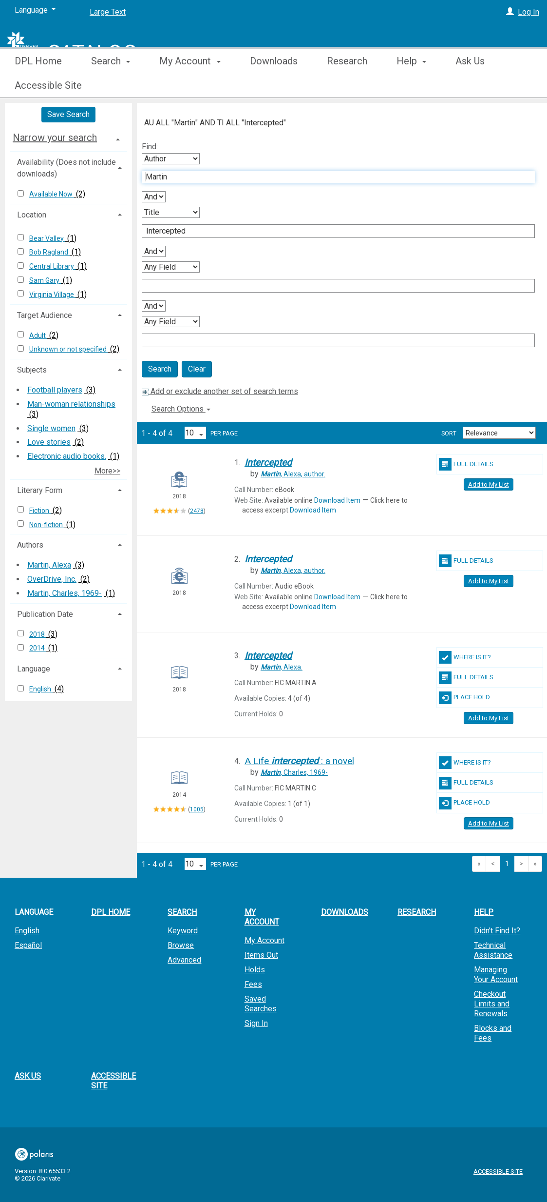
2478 (197, 511)
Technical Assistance (493, 950)
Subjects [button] (32, 369)
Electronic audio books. (66, 456)
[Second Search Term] (333, 231)
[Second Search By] (171, 212)
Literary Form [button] (39, 490)
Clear (197, 369)
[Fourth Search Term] (333, 340)
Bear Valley (47, 238)
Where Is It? (465, 657)
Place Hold (464, 697)
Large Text (108, 12)
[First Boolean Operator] (154, 196)
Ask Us (28, 1076)
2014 (37, 648)
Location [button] (31, 214)
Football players (54, 389)
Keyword (183, 930)
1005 (197, 809)
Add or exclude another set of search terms (220, 391)
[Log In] (510, 12)
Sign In (256, 1023)
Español (28, 945)
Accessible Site (113, 1080)
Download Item (337, 500)
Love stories (49, 442)
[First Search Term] (333, 177)
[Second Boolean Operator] (154, 251)
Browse (181, 945)
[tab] (68, 137)
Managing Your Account (496, 974)
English (41, 689)
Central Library (52, 266)
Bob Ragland (49, 252)
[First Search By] (171, 158)
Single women (51, 428)
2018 (37, 634)
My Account (264, 940)
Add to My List (488, 484)
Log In (528, 12)
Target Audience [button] (44, 315)
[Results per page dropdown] (195, 433)
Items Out (261, 955)
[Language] (35, 10)
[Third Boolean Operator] (154, 306)
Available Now (51, 194)
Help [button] (411, 85)
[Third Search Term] (333, 285)
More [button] (474, 85)
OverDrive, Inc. (51, 579)
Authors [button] (30, 545)
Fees (253, 984)
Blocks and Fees (492, 1033)
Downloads (274, 85)
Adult (38, 335)
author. (293, 474)
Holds (255, 969)
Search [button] (110, 85)
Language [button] (33, 668)
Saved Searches (261, 1003)
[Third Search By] (171, 267)
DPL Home (38, 85)
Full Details (466, 464)
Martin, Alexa (49, 565)
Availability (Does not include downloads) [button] (66, 168)
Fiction (40, 510)
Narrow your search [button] (55, 137)
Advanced (184, 960)
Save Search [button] (68, 114)
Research (347, 85)
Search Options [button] (180, 409)
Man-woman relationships (71, 404)
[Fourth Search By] (171, 321)
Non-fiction (46, 525)
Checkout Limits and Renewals (491, 1003)
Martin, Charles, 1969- (64, 593)
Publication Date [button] (45, 614)
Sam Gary (45, 280)
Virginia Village (52, 294)
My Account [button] (189, 85)
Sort (448, 433)
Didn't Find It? (497, 930)
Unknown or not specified (68, 349)
